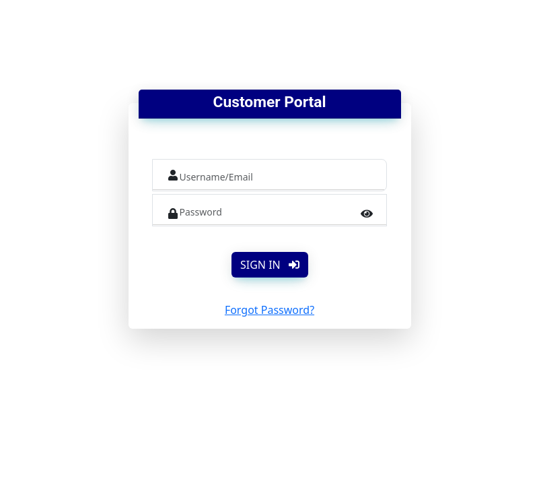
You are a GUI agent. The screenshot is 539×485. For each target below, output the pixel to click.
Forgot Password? (269, 309)
